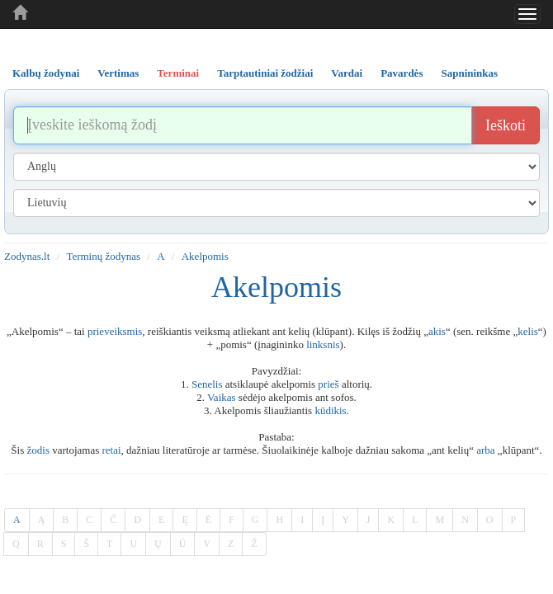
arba (485, 450)
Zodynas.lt (27, 256)
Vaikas (221, 397)
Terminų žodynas (103, 256)
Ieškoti (505, 125)
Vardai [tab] (346, 73)
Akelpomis (205, 256)
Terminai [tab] (178, 73)
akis (437, 331)
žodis (38, 450)
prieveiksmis (114, 331)
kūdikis (330, 410)
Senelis (207, 384)
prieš (328, 384)
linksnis (322, 344)
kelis (528, 331)
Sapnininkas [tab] (469, 73)
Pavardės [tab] (401, 73)
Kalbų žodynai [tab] (45, 73)
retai (111, 450)
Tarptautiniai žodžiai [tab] (265, 73)
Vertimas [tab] (118, 73)
